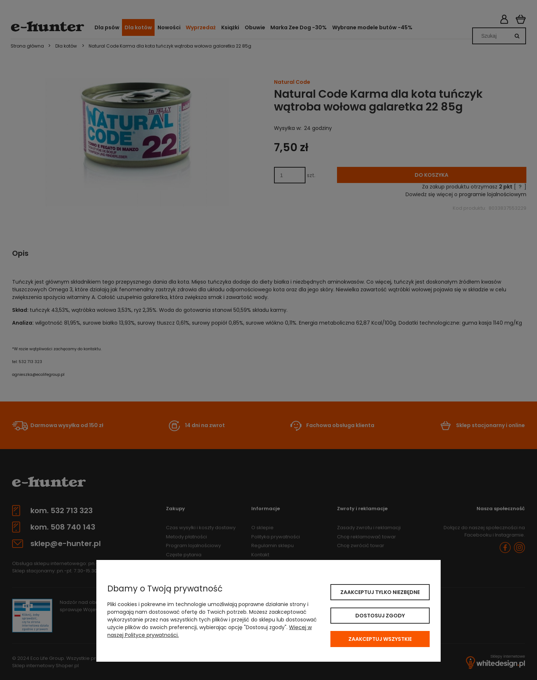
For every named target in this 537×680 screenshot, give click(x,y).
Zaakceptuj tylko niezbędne (380, 592)
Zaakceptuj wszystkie (380, 639)
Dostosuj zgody (380, 615)
